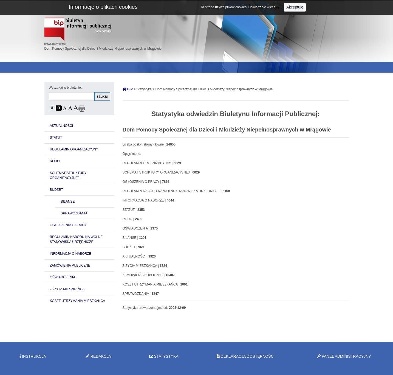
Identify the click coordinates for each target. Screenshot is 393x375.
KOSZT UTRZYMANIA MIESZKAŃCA (77, 301)
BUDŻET (56, 190)
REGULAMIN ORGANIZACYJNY (74, 149)
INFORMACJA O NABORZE (70, 254)
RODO (55, 161)
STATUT (56, 137)
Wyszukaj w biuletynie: (65, 87)
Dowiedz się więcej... (264, 7)
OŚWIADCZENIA (62, 277)
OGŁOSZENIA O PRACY (68, 225)
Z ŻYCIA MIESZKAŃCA (67, 289)
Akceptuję (294, 7)
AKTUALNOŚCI (61, 126)
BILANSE (68, 201)
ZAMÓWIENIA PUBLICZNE (70, 265)
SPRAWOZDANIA (74, 213)
